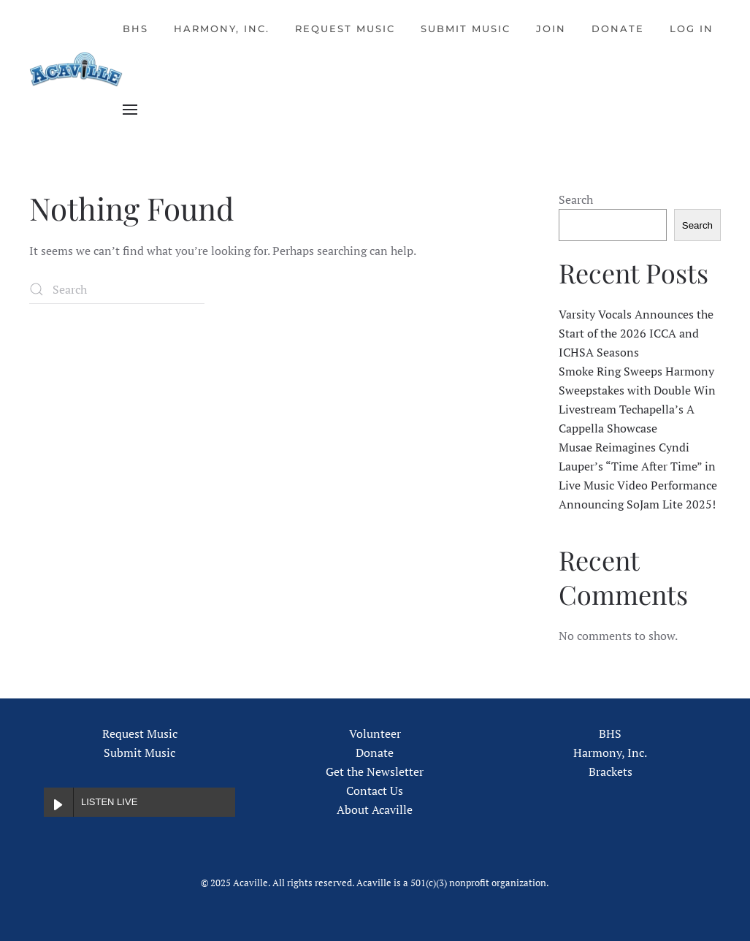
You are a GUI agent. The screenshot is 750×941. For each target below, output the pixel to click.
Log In (691, 28)
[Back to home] (76, 69)
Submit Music (465, 28)
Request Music (345, 28)
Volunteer (375, 733)
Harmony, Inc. (221, 28)
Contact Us (374, 790)
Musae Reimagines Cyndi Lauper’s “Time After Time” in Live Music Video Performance (638, 466)
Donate (618, 28)
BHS (135, 28)
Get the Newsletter (375, 771)
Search (576, 199)
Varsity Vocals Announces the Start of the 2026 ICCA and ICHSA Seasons (636, 333)
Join (551, 28)
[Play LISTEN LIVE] (58, 802)
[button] (130, 109)
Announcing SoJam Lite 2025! (637, 504)
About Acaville (375, 809)
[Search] (116, 289)
